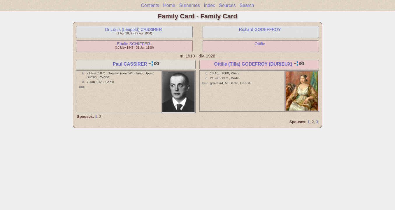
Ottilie (259, 43)
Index (209, 5)
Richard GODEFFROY (260, 29)
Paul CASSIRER (130, 64)
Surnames (189, 5)
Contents (150, 5)
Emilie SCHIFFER (133, 43)
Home (169, 5)
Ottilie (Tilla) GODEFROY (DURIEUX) (253, 64)
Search (247, 5)
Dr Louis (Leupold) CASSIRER (133, 29)
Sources (227, 5)
